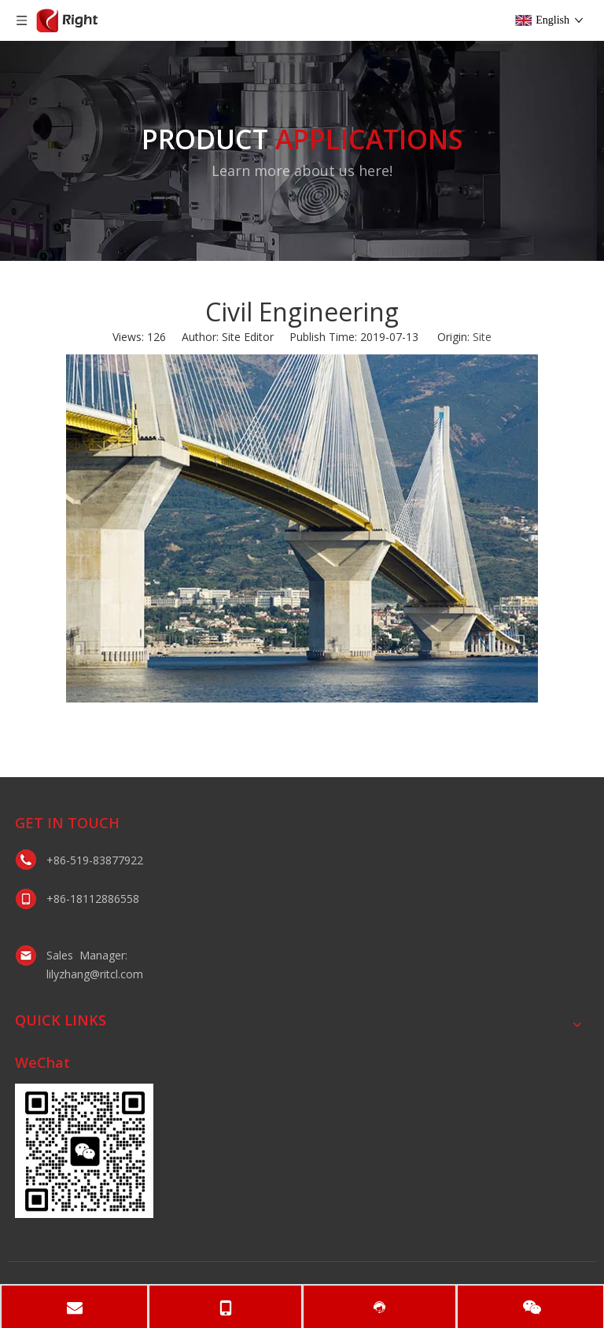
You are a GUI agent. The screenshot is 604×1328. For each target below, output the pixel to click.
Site (482, 336)
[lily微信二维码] (84, 1151)
